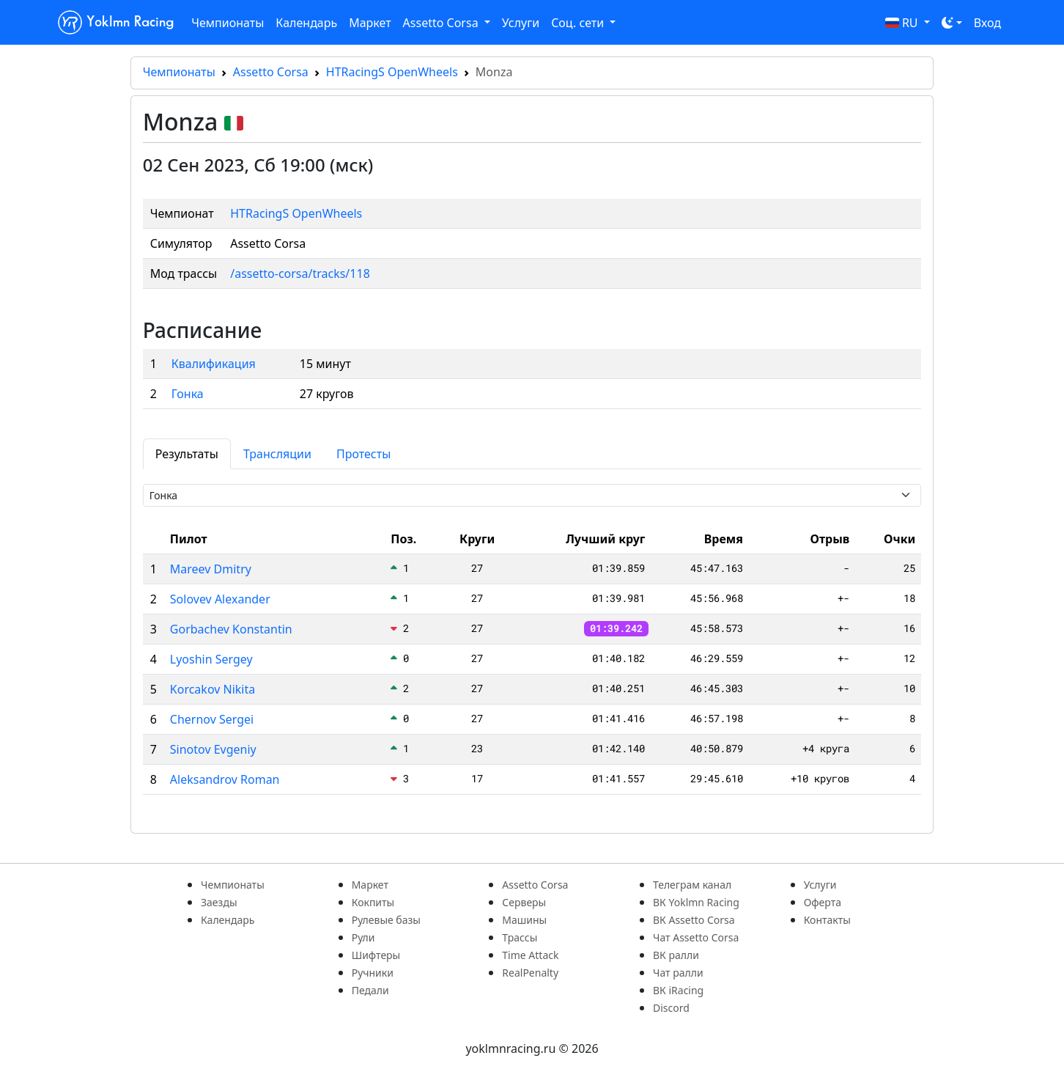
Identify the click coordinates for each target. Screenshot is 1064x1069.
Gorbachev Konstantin (231, 629)
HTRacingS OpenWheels (392, 72)
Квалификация (213, 364)
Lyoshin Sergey (211, 659)
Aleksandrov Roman (225, 779)
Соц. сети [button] (579, 23)
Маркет (370, 23)
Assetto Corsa (271, 72)
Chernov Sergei (212, 719)
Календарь (306, 23)
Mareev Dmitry (210, 569)
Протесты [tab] (363, 454)
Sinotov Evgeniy (213, 749)
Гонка (187, 394)
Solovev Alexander (220, 599)
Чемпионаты (227, 23)
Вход (987, 23)
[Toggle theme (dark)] (952, 22)
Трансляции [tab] (277, 454)
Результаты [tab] (186, 454)
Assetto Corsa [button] (442, 23)
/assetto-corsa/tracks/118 (300, 273)
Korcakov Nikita (212, 689)
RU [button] (903, 23)
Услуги (520, 23)
